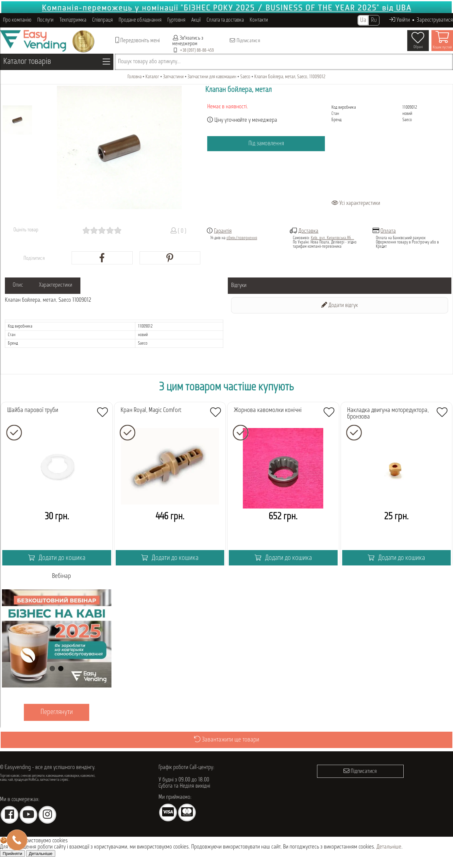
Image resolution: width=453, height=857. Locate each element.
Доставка (308, 231)
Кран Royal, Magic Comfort (151, 410)
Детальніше (389, 847)
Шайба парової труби (32, 410)
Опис (20, 285)
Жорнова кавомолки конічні (268, 410)
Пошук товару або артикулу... (149, 62)
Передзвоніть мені (137, 40)
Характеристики (62, 285)
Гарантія (223, 231)
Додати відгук (339, 305)
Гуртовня (176, 20)
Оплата (388, 231)
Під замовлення (266, 143)
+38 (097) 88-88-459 (197, 50)
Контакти (259, 20)
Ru (374, 20)
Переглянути (57, 712)
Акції (196, 20)
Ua (363, 20)
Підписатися (244, 41)
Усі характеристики (355, 203)
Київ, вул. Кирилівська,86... (332, 238)
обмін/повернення (241, 238)
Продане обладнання (140, 20)
